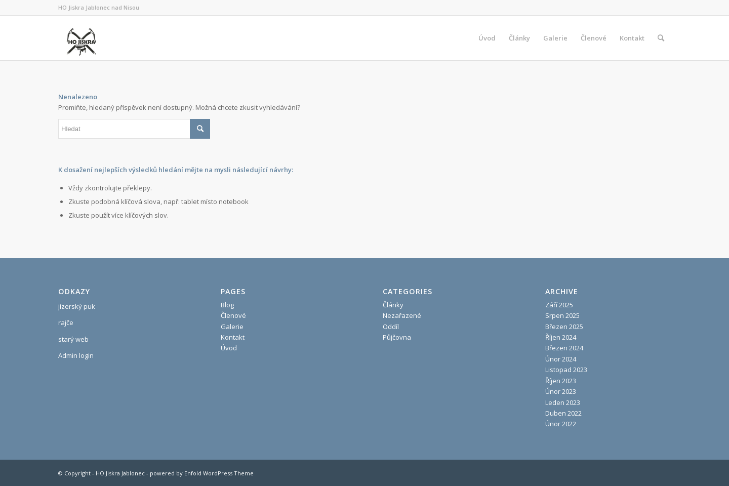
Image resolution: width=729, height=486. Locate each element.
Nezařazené (402, 315)
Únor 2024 (560, 358)
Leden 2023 (562, 402)
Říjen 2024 (560, 337)
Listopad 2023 (566, 369)
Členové (233, 315)
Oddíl (391, 326)
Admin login (76, 355)
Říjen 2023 (560, 380)
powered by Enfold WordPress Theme (202, 473)
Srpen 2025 (562, 315)
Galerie (232, 326)
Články (393, 304)
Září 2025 (559, 304)
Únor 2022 (560, 423)
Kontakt (233, 337)
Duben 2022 (563, 413)
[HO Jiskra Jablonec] (81, 38)
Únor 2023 (560, 391)
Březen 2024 (564, 347)
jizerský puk (76, 306)
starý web (73, 339)
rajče (65, 322)
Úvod (229, 347)
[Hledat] (661, 38)
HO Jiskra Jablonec (120, 473)
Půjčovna (397, 337)
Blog (227, 304)
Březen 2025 (564, 326)
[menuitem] (487, 38)
